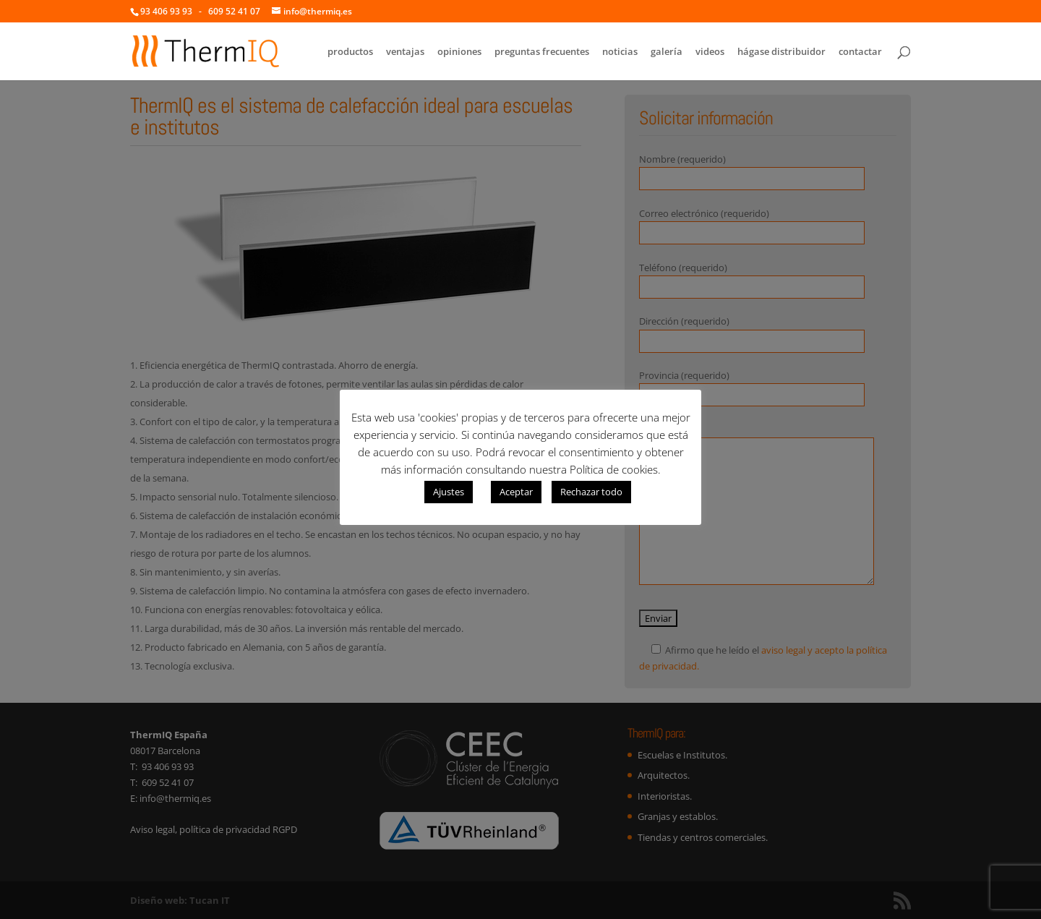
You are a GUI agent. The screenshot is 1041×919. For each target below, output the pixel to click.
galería (666, 52)
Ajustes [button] (448, 491)
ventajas (405, 52)
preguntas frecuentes (541, 52)
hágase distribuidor (781, 52)
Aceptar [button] (516, 491)
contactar (860, 52)
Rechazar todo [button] (591, 491)
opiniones (459, 52)
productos (350, 52)
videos (709, 52)
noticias (620, 52)
